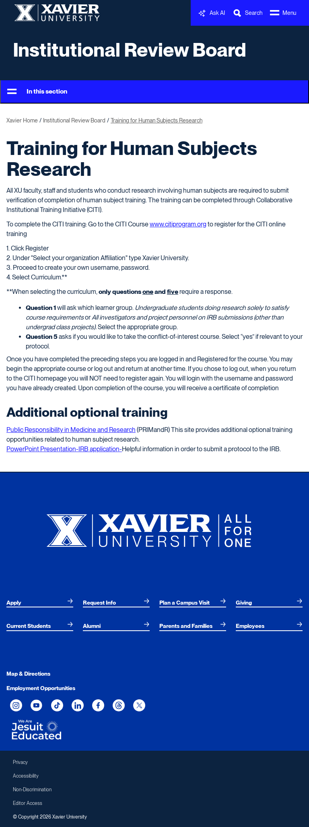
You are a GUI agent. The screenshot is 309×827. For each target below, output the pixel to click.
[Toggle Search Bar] (247, 13)
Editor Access (27, 803)
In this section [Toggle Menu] (37, 92)
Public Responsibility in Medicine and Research (71, 430)
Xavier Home (22, 120)
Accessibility (26, 776)
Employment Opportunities (40, 688)
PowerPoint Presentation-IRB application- (64, 449)
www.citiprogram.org (178, 224)
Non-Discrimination (32, 789)
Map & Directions (28, 673)
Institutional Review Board (129, 49)
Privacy (20, 762)
